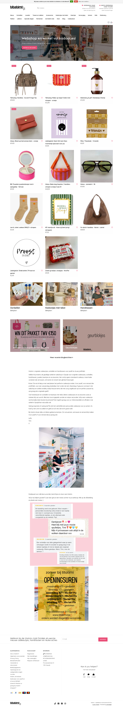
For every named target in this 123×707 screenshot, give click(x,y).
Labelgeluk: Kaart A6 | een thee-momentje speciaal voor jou (56, 142)
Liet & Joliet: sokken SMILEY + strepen (23, 227)
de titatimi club (49, 19)
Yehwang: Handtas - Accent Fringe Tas (23, 98)
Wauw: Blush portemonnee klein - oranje (24, 141)
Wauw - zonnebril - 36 (87, 184)
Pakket (12, 19)
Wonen (90, 15)
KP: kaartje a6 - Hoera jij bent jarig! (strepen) (57, 229)
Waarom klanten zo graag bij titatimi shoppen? (16, 686)
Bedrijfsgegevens (15, 667)
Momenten (39, 19)
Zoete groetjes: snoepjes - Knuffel (57, 271)
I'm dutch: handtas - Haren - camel (92, 227)
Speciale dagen (29, 19)
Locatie (12, 674)
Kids (96, 15)
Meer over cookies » (84, 1)
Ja (71, 1)
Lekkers (19, 19)
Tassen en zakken (38, 15)
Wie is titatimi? (14, 654)
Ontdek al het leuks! (29, 47)
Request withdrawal (33, 661)
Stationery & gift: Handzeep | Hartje (92, 98)
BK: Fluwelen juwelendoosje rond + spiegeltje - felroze (22, 185)
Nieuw (12, 15)
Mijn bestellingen (32, 656)
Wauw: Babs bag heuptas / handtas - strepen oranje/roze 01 (58, 185)
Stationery (103, 15)
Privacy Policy (14, 658)
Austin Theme (95, 704)
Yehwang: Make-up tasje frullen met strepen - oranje (57, 99)
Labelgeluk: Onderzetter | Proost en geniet (22, 272)
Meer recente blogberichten (61, 357)
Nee (76, 1)
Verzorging (82, 15)
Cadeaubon (71, 19)
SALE (58, 19)
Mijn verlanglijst (31, 658)
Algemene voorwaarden (17, 656)
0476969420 (47, 654)
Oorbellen (19, 15)
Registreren (30, 654)
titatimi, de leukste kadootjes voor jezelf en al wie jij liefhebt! (17, 679)
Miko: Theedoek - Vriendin (89, 141)
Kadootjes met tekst (62, 15)
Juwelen (27, 15)
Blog (63, 19)
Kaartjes (73, 15)
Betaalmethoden (15, 661)
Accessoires (49, 15)
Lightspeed (108, 704)
